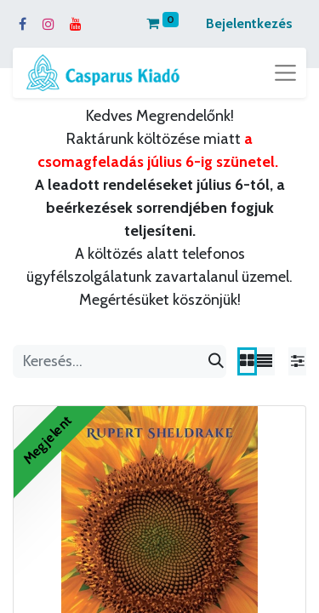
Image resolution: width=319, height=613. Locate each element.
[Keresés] (216, 361)
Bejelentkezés (249, 23)
